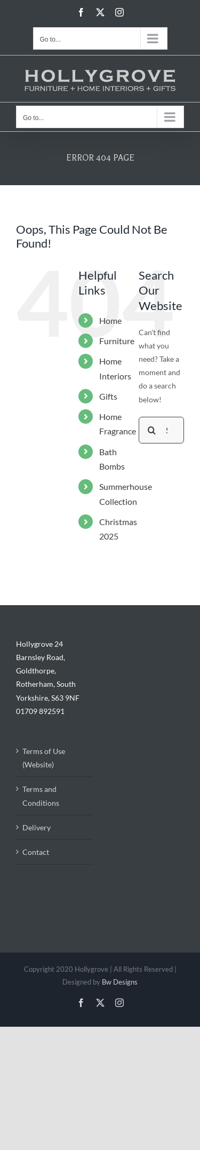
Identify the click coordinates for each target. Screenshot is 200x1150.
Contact (35, 851)
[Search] (152, 430)
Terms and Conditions (40, 795)
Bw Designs (120, 982)
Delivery (36, 827)
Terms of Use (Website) (43, 758)
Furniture (116, 341)
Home (110, 320)
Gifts (108, 396)
